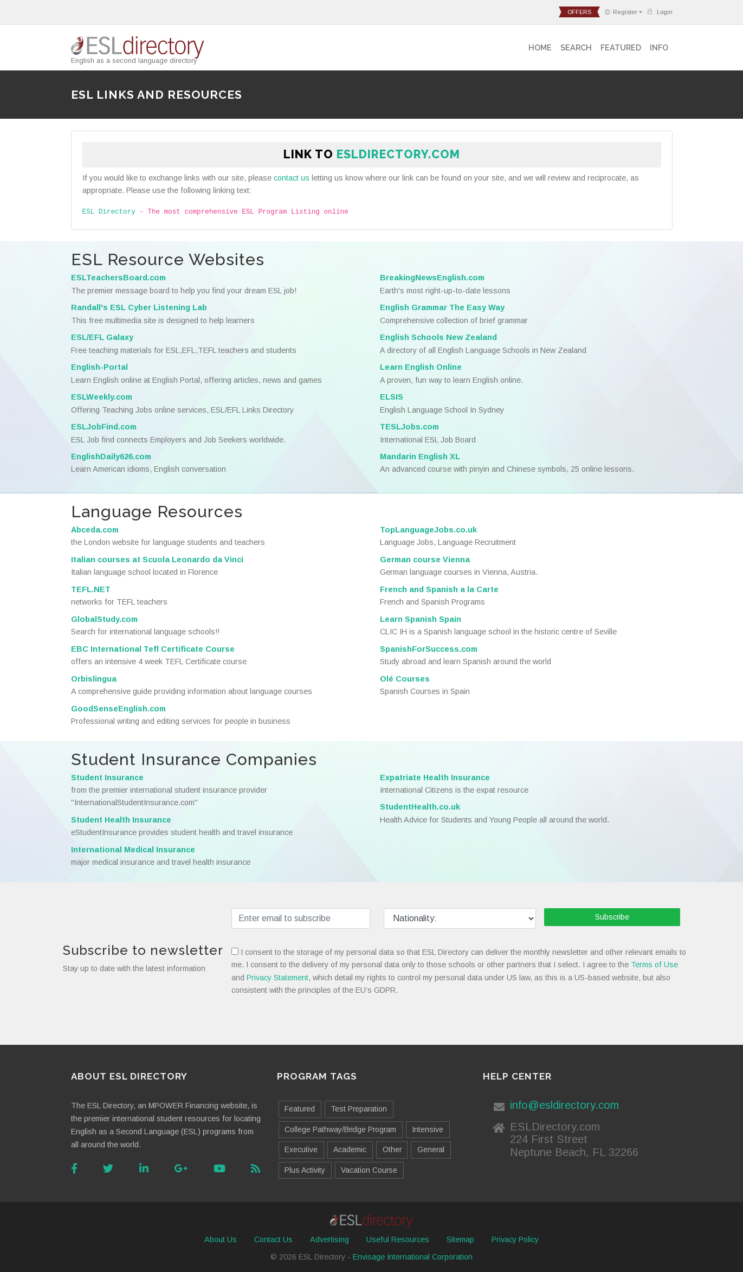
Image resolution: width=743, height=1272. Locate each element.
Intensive (427, 1129)
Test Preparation (359, 1108)
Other (392, 1149)
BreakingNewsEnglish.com (432, 277)
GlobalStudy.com (104, 619)
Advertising (329, 1239)
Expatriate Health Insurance (435, 777)
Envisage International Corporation (413, 1256)
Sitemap (460, 1239)
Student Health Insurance (121, 819)
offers (579, 12)
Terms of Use (654, 964)
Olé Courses (405, 678)
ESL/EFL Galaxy (102, 337)
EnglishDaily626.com (111, 456)
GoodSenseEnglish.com (118, 708)
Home (540, 47)
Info (659, 47)
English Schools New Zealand (438, 337)
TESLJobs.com (409, 426)
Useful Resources (397, 1239)
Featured (620, 47)
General (430, 1149)
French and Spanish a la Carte (439, 589)
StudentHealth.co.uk (420, 806)
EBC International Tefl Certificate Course (153, 649)
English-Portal (99, 367)
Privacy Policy (515, 1239)
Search (576, 47)
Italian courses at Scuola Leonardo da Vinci (157, 559)
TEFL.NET (91, 589)
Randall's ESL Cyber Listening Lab (139, 307)
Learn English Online (421, 367)
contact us (291, 178)
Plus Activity (305, 1170)
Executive (301, 1149)
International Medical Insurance (133, 849)
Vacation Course (369, 1170)
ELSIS (391, 397)
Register (620, 12)
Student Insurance (107, 777)
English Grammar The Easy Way (442, 307)
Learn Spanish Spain (420, 619)
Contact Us (273, 1239)
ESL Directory (108, 212)
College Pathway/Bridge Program (340, 1129)
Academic (349, 1149)
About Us (220, 1239)
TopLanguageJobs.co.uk (428, 529)
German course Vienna (425, 559)
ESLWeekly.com (101, 397)
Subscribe (612, 917)
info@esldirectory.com (564, 1105)
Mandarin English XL (420, 456)
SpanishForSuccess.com (428, 649)
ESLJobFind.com (104, 426)
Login (660, 11)
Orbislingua (94, 678)
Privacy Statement (277, 977)
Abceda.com (95, 529)
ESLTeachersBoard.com (118, 277)
